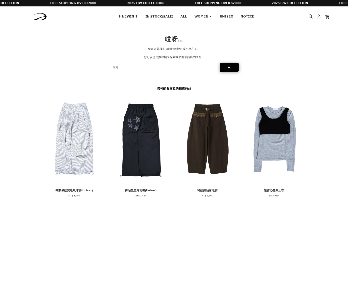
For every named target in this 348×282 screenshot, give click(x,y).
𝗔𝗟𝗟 (183, 16)
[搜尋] (164, 67)
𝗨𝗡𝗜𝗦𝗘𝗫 (226, 16)
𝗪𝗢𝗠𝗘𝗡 (203, 16)
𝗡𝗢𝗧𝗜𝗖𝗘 (247, 16)
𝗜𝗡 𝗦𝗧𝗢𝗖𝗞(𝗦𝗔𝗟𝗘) (159, 16)
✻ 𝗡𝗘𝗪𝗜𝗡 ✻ (128, 16)
